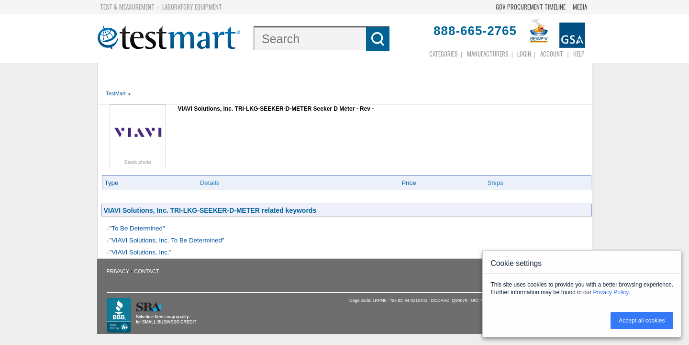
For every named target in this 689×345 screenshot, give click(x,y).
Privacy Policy (611, 292)
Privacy (118, 271)
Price (408, 182)
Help (579, 53)
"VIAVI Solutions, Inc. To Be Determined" (167, 240)
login (524, 53)
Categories (443, 53)
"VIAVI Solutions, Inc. (139, 252)
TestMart (116, 93)
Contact (146, 271)
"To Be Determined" (137, 228)
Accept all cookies (642, 320)
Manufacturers (488, 53)
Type (112, 182)
